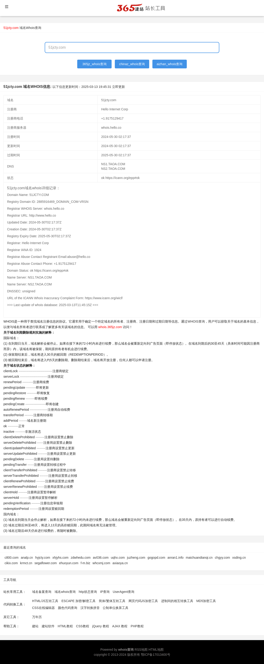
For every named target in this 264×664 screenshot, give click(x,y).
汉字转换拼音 (90, 608)
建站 (35, 626)
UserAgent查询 (123, 592)
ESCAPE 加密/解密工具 (78, 601)
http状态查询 (88, 592)
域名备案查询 (41, 592)
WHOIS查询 (196, 321)
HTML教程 (65, 626)
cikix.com (11, 563)
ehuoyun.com (68, 563)
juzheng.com (136, 557)
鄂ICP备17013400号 (155, 654)
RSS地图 (141, 649)
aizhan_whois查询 (169, 64)
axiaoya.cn (120, 563)
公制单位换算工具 (115, 608)
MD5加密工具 (206, 601)
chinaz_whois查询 (132, 64)
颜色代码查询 (67, 608)
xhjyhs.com (60, 557)
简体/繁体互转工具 (112, 601)
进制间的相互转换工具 (177, 601)
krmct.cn (26, 563)
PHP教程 (137, 626)
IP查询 (105, 592)
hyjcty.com (42, 557)
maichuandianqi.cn (199, 557)
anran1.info (176, 557)
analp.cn (27, 557)
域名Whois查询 (30, 28)
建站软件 (48, 626)
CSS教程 (82, 626)
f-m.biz (85, 563)
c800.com (12, 557)
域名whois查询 (65, 592)
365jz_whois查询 (94, 64)
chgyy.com (222, 557)
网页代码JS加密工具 (143, 601)
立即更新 (118, 87)
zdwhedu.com (81, 557)
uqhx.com (118, 557)
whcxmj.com (101, 563)
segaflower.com (45, 563)
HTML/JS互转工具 (45, 601)
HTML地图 (156, 649)
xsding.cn (239, 557)
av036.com (100, 557)
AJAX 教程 (120, 626)
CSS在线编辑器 (43, 608)
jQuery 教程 (100, 626)
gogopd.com (156, 557)
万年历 (37, 617)
